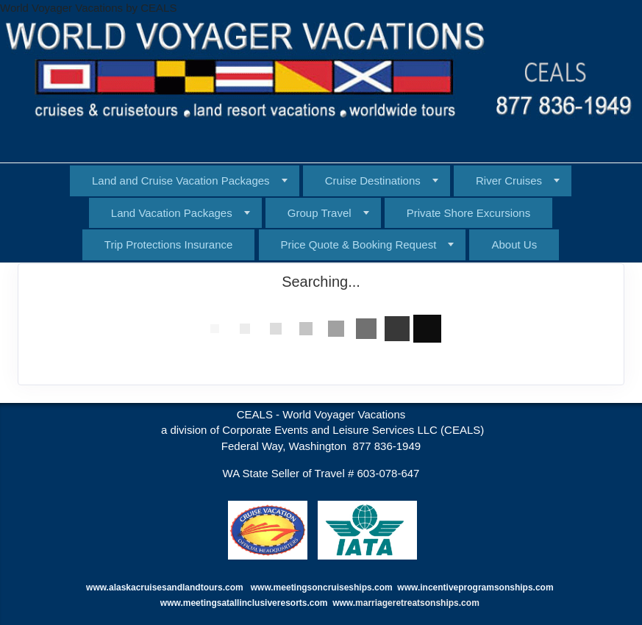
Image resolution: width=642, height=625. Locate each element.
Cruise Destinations (373, 180)
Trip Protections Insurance (168, 244)
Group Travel (320, 213)
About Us (514, 244)
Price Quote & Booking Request (359, 244)
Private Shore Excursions (468, 213)
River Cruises (509, 180)
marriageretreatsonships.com (418, 603)
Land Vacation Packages (171, 213)
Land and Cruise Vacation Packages (181, 180)
